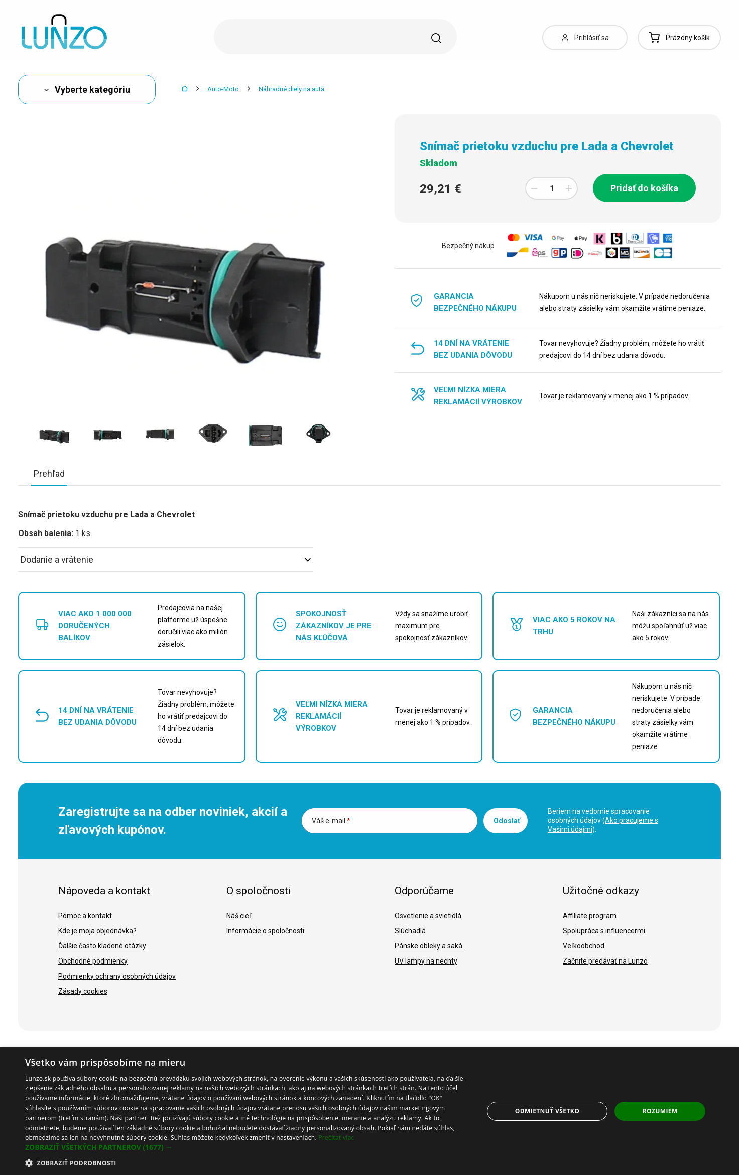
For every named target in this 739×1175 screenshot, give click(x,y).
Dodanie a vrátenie (166, 559)
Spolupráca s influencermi (604, 931)
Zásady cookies (82, 991)
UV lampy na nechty (426, 961)
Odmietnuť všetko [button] (547, 1111)
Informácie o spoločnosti (265, 931)
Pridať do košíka (644, 188)
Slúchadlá (410, 931)
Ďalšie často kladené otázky (102, 946)
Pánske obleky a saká (428, 946)
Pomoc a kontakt (85, 916)
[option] (54, 431)
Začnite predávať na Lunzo (605, 961)
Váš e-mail (331, 820)
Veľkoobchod (583, 946)
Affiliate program (590, 916)
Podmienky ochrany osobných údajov (117, 976)
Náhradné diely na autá (291, 89)
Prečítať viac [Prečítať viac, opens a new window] (336, 1137)
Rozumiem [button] (660, 1111)
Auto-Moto (223, 89)
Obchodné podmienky (93, 961)
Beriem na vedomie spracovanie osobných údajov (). (603, 820)
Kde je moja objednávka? (97, 931)
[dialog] (369, 1111)
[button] (247, 1147)
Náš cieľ (238, 916)
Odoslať (507, 821)
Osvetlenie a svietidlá (428, 916)
